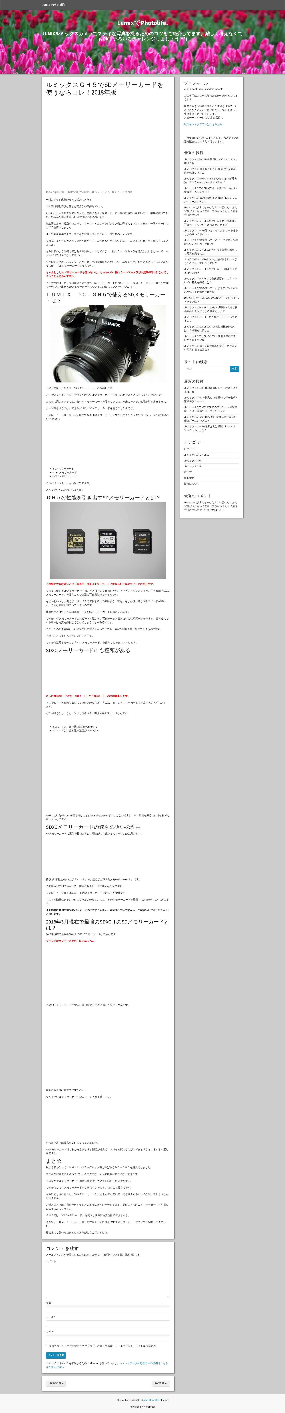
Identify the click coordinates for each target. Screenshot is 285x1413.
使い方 (188, 472)
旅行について (191, 483)
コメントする (100, 192)
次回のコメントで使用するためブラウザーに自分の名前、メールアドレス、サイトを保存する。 (103, 1346)
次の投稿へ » (161, 1383)
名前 (49, 1302)
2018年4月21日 (56, 192)
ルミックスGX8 (192, 466)
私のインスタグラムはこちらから (203, 124)
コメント (51, 1261)
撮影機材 (189, 478)
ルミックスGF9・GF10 (196, 454)
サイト (50, 1331)
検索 (234, 368)
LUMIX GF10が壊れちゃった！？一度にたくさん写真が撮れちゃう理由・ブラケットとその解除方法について (211, 211)
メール (50, 1317)
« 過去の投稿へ (56, 1383)
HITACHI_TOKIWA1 (78, 192)
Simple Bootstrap (150, 1400)
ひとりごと (190, 448)
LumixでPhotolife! (54, 5)
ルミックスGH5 (123, 192)
